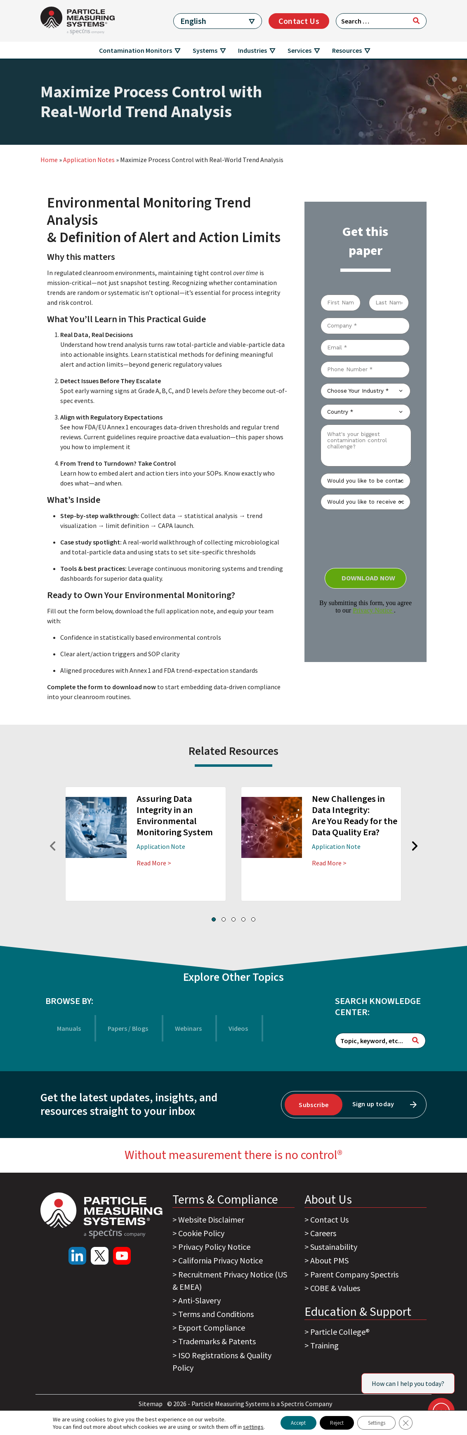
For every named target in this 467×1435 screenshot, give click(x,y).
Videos (238, 1028)
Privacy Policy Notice (214, 1247)
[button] (214, 919)
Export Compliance (211, 1327)
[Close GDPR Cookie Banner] (415, 1422)
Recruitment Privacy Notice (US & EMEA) (229, 1280)
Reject (336, 1422)
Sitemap (151, 1404)
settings (242, 1426)
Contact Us (298, 21)
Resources (347, 50)
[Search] (416, 20)
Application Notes (89, 160)
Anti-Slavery (199, 1300)
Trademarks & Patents (217, 1341)
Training (324, 1345)
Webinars (188, 1028)
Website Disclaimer (211, 1219)
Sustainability (333, 1247)
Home (49, 160)
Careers (323, 1233)
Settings (382, 1422)
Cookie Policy (201, 1233)
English (193, 21)
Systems (205, 50)
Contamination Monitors (135, 50)
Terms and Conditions (216, 1314)
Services (299, 50)
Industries (252, 50)
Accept (291, 1422)
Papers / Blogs (128, 1028)
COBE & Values (335, 1288)
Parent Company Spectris (354, 1274)
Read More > (154, 863)
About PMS (329, 1260)
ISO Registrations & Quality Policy (221, 1361)
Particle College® (340, 1332)
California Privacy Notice (220, 1260)
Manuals (69, 1028)
